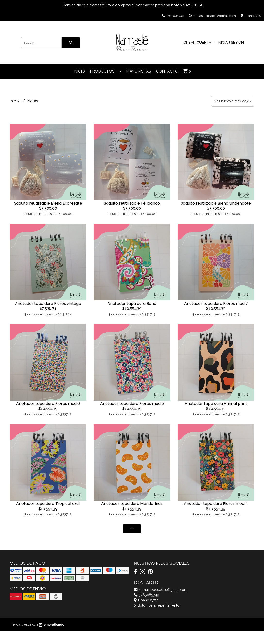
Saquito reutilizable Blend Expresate (48, 203)
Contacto (167, 71)
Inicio (79, 71)
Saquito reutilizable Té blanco (132, 203)
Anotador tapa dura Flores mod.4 (216, 503)
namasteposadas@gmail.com (160, 590)
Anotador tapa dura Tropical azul (48, 503)
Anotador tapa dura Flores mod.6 (48, 403)
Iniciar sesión (231, 42)
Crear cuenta (197, 42)
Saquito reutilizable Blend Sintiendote (216, 203)
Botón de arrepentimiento (156, 605)
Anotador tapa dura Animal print (216, 403)
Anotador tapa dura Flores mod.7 (216, 303)
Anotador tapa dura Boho (131, 303)
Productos (105, 71)
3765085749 (146, 595)
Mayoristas (138, 71)
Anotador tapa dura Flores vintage (48, 303)
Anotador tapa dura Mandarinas (132, 503)
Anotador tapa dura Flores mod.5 (132, 403)
